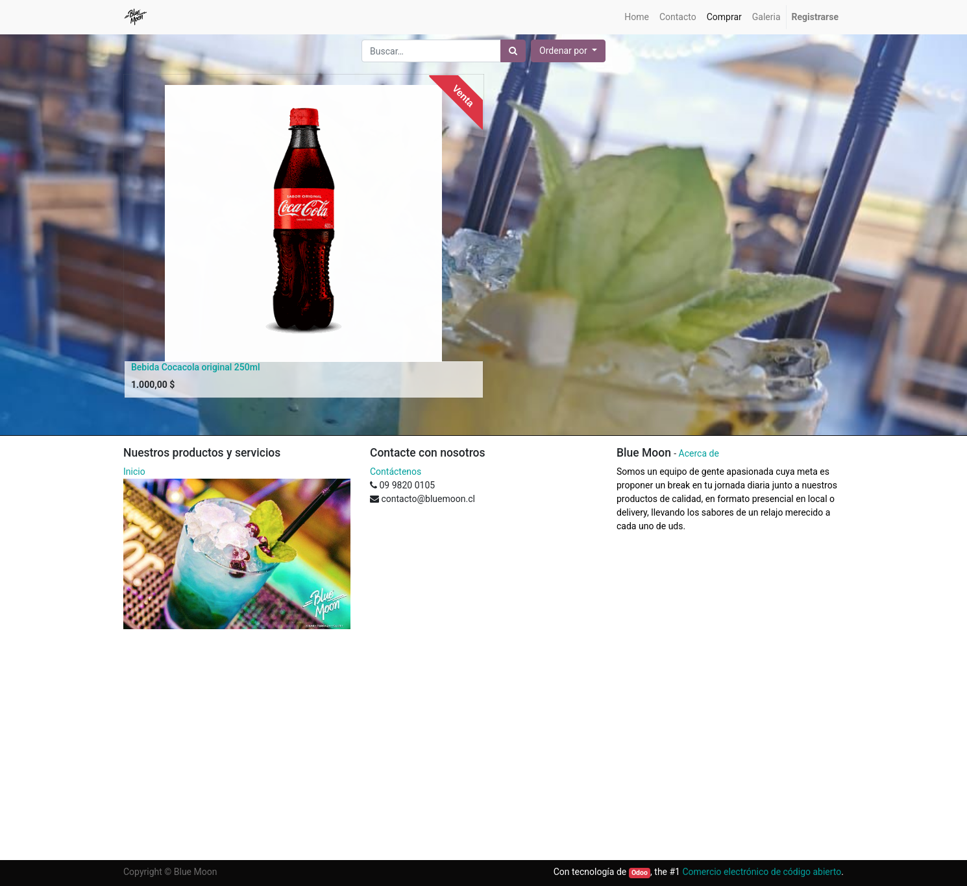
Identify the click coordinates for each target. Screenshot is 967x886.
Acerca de (699, 453)
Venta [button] (463, 95)
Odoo (639, 872)
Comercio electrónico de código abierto (761, 872)
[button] (568, 51)
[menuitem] (636, 17)
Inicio (134, 471)
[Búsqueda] (513, 51)
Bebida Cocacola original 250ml (195, 367)
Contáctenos (395, 471)
